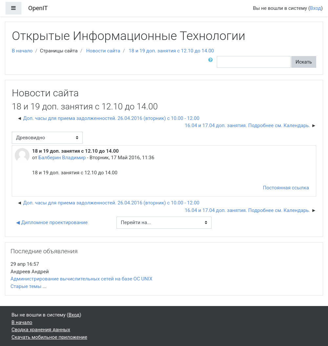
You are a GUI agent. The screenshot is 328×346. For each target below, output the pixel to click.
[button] (212, 62)
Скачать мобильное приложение (49, 337)
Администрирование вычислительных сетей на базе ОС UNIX (81, 279)
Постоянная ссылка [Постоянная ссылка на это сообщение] (286, 188)
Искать (304, 62)
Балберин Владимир (62, 158)
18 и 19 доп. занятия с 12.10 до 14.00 (171, 51)
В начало (22, 51)
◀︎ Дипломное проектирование (52, 222)
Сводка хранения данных (40, 330)
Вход (315, 8)
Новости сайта (103, 51)
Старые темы (25, 286)
